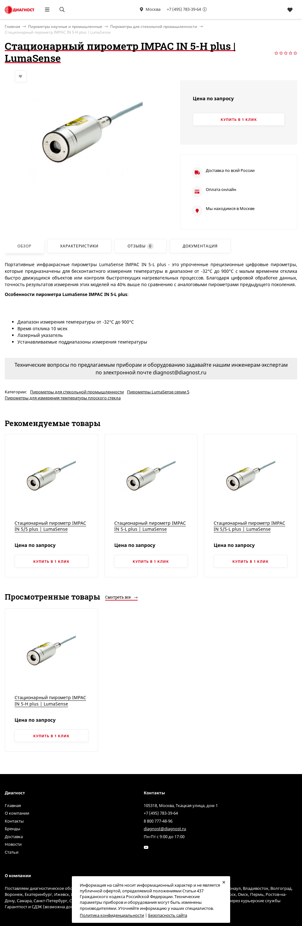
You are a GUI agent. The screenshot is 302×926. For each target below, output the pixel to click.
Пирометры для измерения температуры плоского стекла (63, 398)
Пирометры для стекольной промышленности (153, 26)
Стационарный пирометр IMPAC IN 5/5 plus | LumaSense (50, 526)
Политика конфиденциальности (112, 915)
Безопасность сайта (167, 915)
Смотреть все (121, 597)
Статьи (11, 852)
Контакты (14, 821)
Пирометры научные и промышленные (65, 26)
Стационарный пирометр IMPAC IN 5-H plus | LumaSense (50, 700)
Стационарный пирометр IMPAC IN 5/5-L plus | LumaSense (249, 526)
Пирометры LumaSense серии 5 (158, 392)
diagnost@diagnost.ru (165, 828)
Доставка (14, 836)
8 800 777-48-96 (158, 821)
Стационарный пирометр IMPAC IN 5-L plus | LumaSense (150, 526)
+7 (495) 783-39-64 (184, 9)
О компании (17, 813)
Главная (13, 805)
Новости (13, 844)
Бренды (12, 828)
